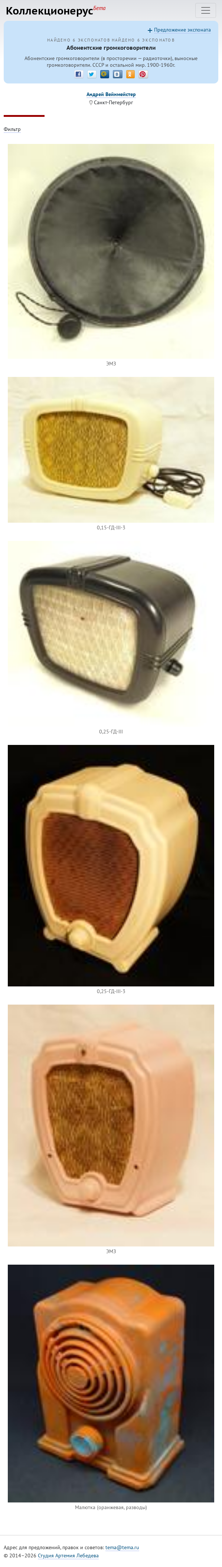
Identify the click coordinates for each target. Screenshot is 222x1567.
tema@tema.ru (122, 1547)
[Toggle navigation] (205, 10)
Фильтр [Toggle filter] (12, 129)
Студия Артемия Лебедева (68, 1555)
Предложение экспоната (182, 29)
